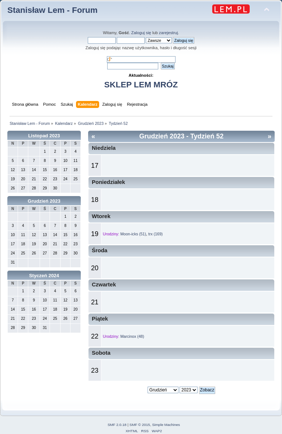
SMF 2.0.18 (117, 425)
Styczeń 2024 (44, 275)
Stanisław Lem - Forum (52, 10)
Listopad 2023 (44, 135)
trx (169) (155, 234)
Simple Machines (166, 425)
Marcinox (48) (132, 336)
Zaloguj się (141, 32)
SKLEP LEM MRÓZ (141, 84)
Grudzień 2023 (44, 201)
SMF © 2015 (140, 425)
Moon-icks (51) (133, 234)
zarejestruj (168, 32)
